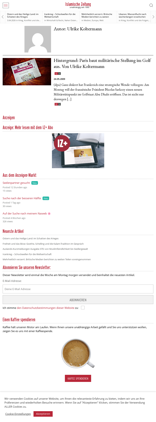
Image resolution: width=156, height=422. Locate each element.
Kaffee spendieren (78, 378)
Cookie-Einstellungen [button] (18, 414)
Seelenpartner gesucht (16, 182)
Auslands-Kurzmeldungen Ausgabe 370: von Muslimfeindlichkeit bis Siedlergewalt (45, 248)
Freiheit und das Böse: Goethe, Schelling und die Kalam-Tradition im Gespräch (43, 243)
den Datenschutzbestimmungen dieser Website (45, 308)
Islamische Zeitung (78, 4)
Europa (95, 20)
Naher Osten (70, 20)
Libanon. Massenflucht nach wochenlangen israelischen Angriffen (132, 17)
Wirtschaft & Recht (55, 20)
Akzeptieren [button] (43, 413)
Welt (101, 20)
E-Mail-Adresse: (12, 281)
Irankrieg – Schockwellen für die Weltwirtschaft (60, 15)
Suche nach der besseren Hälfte (22, 198)
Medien (87, 20)
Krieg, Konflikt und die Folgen (32, 20)
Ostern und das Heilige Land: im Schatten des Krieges (22, 15)
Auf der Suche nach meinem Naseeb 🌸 (27, 213)
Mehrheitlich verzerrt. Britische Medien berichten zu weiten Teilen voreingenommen (97, 17)
